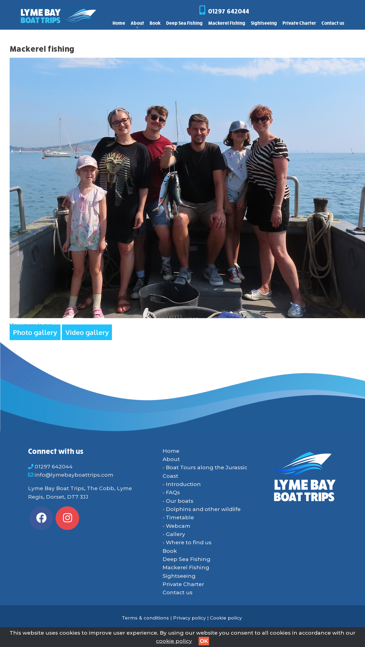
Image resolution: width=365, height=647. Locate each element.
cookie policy (174, 641)
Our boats (179, 501)
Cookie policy (226, 618)
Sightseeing (264, 23)
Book (155, 23)
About (137, 24)
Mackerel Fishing (226, 23)
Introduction (183, 484)
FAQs (173, 492)
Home (118, 23)
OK (204, 641)
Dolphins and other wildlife (203, 509)
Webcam (178, 526)
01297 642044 (228, 11)
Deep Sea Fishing (184, 23)
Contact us (333, 23)
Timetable (180, 517)
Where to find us (189, 542)
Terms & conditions (145, 618)
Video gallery (87, 332)
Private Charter (299, 23)
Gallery (175, 534)
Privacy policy (189, 618)
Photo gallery (35, 332)
